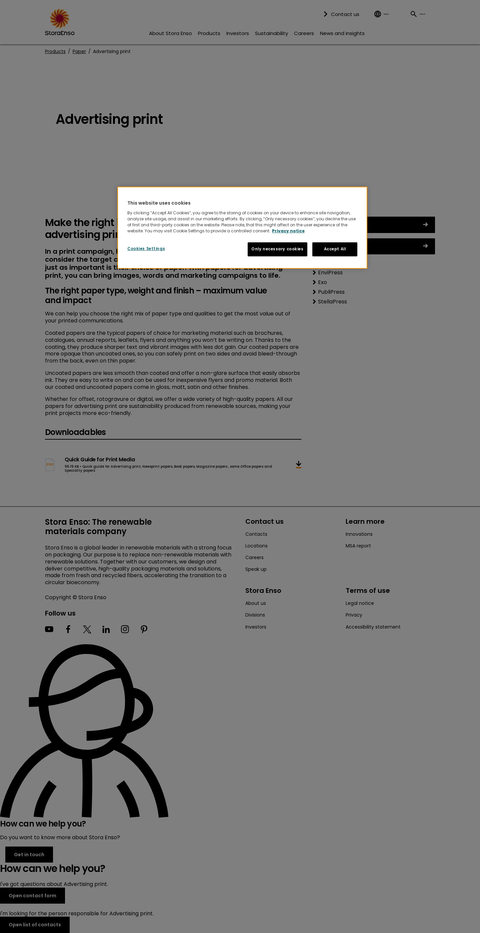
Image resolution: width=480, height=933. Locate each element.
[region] (242, 228)
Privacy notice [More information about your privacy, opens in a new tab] (288, 231)
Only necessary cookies (277, 249)
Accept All (335, 249)
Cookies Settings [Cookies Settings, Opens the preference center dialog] (146, 248)
